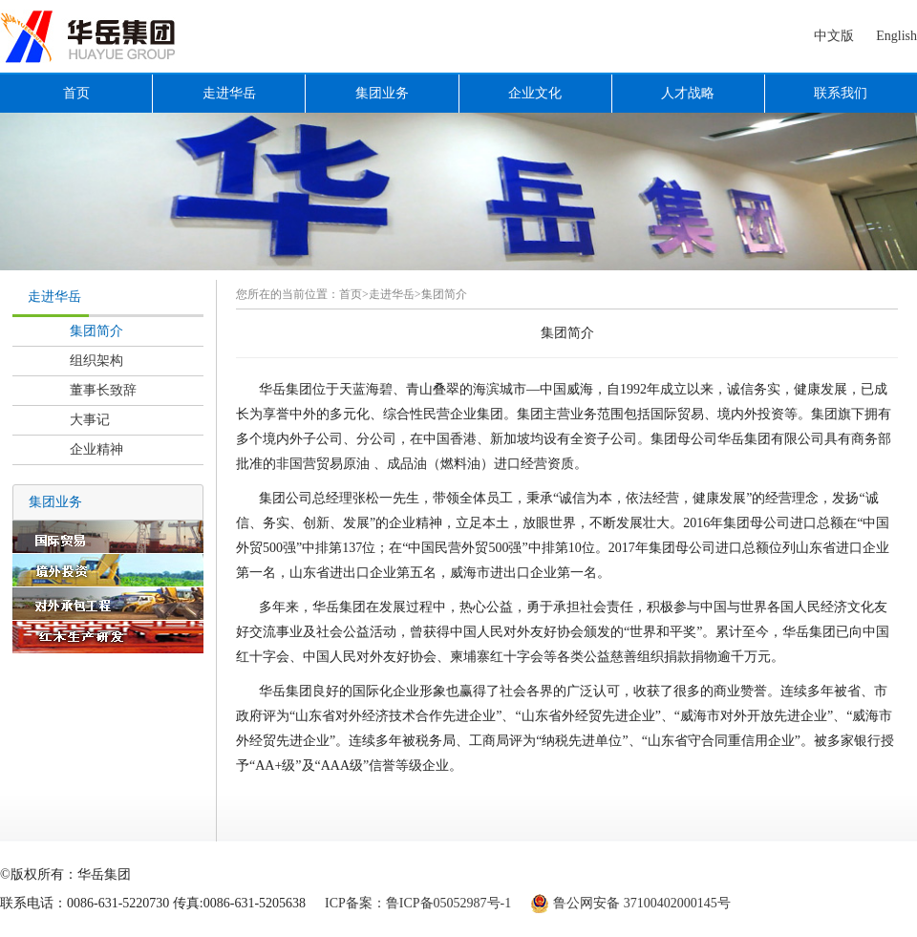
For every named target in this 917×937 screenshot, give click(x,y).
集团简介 (96, 331)
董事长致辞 (103, 390)
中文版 (834, 36)
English (896, 36)
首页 (76, 93)
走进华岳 (229, 93)
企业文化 (535, 93)
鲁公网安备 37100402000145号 (642, 903)
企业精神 (96, 449)
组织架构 (96, 360)
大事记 (90, 420)
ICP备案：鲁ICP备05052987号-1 (418, 903)
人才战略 (687, 93)
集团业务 (382, 93)
